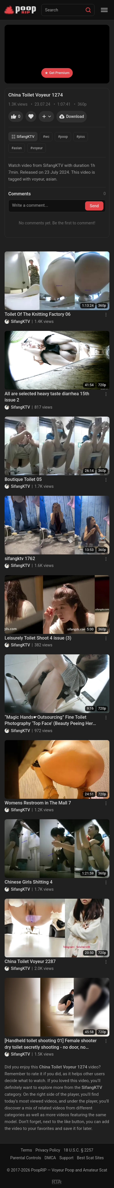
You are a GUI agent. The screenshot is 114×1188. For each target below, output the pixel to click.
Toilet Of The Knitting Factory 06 (37, 314)
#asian (16, 148)
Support (66, 1158)
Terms (26, 1150)
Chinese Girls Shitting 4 (28, 882)
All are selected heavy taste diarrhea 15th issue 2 (47, 397)
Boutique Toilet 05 (23, 479)
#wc (46, 137)
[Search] (88, 10)
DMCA (50, 1158)
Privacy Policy (48, 1150)
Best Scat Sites (90, 1158)
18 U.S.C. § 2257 (78, 1150)
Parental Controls (25, 1158)
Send (94, 206)
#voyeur (36, 148)
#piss (80, 137)
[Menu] (104, 10)
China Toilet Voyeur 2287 (30, 961)
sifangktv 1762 (20, 558)
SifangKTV (22, 136)
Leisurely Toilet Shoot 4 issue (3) (38, 638)
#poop (63, 137)
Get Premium (57, 73)
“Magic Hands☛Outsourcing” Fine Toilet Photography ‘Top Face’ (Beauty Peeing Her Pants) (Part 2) (49, 720)
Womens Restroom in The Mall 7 (38, 803)
